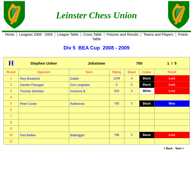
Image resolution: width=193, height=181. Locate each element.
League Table (67, 34)
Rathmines (77, 104)
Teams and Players (158, 34)
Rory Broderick (30, 78)
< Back (168, 148)
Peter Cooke (28, 104)
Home (9, 34)
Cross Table (92, 34)
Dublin (74, 78)
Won (172, 103)
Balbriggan (77, 135)
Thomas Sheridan (32, 91)
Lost (172, 78)
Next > (179, 148)
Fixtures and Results (123, 34)
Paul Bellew (28, 135)
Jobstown (96, 63)
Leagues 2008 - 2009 (36, 34)
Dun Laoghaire (80, 85)
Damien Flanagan (32, 85)
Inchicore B (77, 91)
